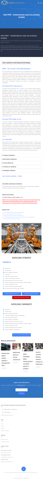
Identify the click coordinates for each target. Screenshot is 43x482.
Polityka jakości (27, 478)
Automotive (7, 46)
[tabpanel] (21, 108)
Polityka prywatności (5, 430)
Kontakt (2, 426)
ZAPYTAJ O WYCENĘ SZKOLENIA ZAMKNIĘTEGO (21, 334)
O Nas (2, 424)
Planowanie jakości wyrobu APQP (32, 46)
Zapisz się (21, 393)
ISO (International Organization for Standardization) (14, 212)
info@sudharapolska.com (7, 415)
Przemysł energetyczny (19, 47)
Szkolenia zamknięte (23, 49)
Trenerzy (2, 428)
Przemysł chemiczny (4, 47)
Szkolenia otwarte (15, 49)
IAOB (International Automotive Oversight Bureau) (14, 215)
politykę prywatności (21, 385)
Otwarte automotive (22, 46)
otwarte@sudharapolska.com (7, 461)
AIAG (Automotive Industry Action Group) (12, 218)
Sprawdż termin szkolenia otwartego (21, 297)
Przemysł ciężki (11, 47)
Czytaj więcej (4, 368)
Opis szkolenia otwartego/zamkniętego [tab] (16, 63)
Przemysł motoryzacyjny (7, 49)
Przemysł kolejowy (34, 47)
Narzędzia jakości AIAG (14, 46)
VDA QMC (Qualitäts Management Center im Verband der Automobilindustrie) (19, 217)
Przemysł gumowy (27, 47)
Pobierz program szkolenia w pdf (12, 293)
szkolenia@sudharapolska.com (7, 457)
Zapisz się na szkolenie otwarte (31, 293)
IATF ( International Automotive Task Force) (12, 214)
